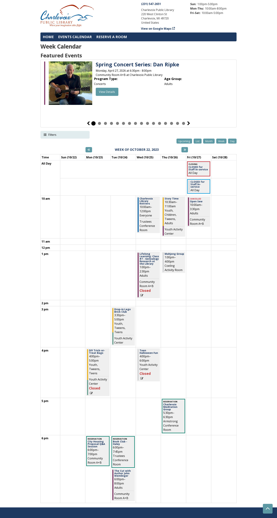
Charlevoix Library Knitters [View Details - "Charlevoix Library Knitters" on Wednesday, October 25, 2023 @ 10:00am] (146, 201)
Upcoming (184, 141)
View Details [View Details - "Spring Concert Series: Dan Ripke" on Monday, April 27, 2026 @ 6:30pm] (107, 92)
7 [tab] (129, 123)
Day (232, 141)
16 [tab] (183, 123)
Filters (52, 135)
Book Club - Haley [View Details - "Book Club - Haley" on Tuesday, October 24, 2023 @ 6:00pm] (120, 442)
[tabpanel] (138, 83)
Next (189, 123)
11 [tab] (153, 123)
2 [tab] (99, 123)
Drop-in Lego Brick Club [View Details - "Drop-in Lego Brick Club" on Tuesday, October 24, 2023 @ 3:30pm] (122, 310)
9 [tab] (141, 123)
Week (221, 141)
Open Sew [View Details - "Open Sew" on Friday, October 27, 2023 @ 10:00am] (196, 201)
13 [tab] (165, 123)
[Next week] (184, 149)
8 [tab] (135, 123)
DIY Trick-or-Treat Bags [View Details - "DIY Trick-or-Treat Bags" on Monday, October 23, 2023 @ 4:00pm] (97, 351)
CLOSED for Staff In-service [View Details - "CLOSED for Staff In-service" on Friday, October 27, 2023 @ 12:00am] (198, 168)
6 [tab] (123, 123)
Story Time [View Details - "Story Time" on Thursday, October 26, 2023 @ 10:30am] (172, 198)
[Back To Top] (268, 509)
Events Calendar (75, 36)
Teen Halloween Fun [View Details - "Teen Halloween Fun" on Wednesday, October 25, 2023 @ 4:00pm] (149, 351)
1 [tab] (93, 123)
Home (48, 36)
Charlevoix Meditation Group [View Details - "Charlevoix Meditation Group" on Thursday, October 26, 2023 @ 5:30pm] (170, 407)
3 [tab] (105, 123)
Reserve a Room (111, 36)
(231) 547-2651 (151, 4)
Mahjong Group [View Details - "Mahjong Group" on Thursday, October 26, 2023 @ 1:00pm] (174, 254)
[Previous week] (89, 149)
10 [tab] (147, 123)
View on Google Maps (156, 29)
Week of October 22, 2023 (137, 150)
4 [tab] (111, 123)
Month (209, 141)
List (198, 141)
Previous (88, 123)
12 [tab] (159, 123)
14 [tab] (171, 123)
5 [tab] (117, 123)
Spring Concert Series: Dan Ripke (137, 64)
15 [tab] (177, 123)
